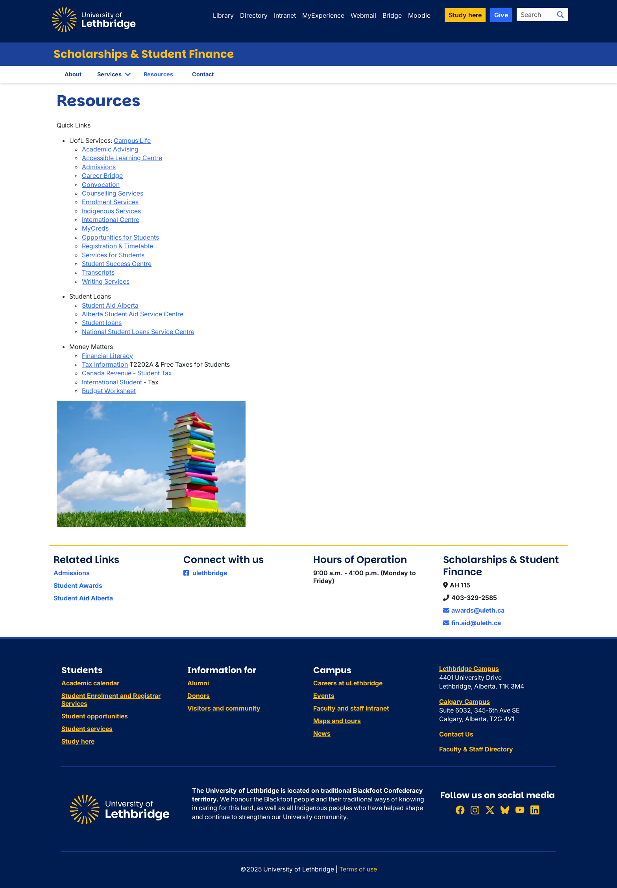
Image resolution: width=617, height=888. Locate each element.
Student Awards (78, 585)
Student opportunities (94, 716)
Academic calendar (90, 683)
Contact (203, 74)
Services (109, 74)
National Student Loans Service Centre (138, 332)
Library (223, 15)
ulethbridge (205, 573)
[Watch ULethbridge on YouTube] (520, 809)
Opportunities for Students (120, 237)
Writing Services (105, 281)
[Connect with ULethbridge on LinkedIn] (534, 809)
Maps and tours (337, 721)
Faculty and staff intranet (351, 708)
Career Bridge (102, 175)
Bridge (392, 15)
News (322, 733)
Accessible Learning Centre (122, 158)
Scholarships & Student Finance (144, 54)
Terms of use (358, 869)
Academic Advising (110, 149)
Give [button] (501, 15)
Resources (158, 74)
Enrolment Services (110, 202)
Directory (254, 15)
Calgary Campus (464, 701)
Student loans (102, 323)
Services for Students (113, 255)
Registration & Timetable (117, 246)
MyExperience (323, 15)
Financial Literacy (107, 356)
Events (323, 696)
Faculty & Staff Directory (476, 749)
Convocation (101, 184)
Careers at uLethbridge (347, 683)
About (73, 74)
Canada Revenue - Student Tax (127, 373)
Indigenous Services (111, 211)
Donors (198, 696)
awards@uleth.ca (473, 610)
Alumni (198, 683)
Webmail (363, 15)
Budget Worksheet (109, 391)
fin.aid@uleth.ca (472, 623)
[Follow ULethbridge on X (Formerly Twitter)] (490, 809)
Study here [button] (465, 15)
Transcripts (98, 272)
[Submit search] (560, 14)
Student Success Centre (116, 264)
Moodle (419, 15)
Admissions (99, 167)
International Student (112, 382)
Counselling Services (112, 193)
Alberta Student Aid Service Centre (132, 314)
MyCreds (95, 228)
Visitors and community (223, 708)
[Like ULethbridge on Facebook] (460, 809)
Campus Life (132, 140)
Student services (87, 729)
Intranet (285, 15)
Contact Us (456, 734)
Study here (77, 741)
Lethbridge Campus (469, 668)
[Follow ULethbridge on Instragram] (475, 809)
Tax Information (105, 364)
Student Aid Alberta (110, 305)
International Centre (110, 219)
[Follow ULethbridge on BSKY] (505, 809)
